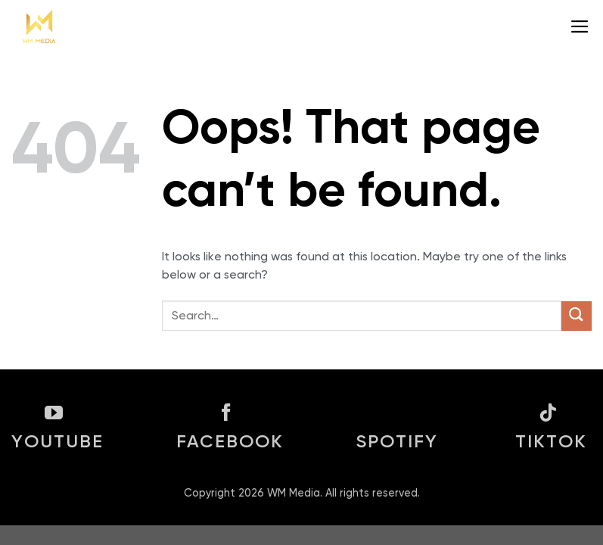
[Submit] (576, 316)
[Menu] (581, 26)
